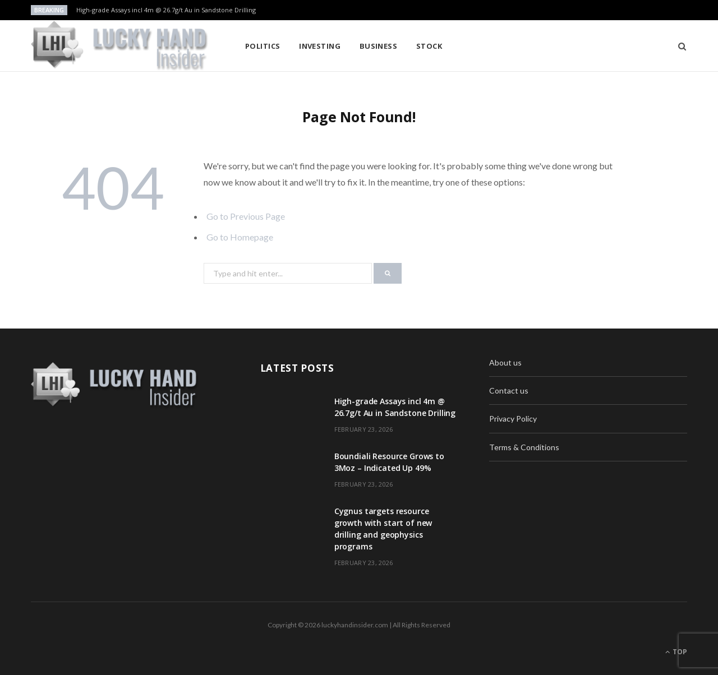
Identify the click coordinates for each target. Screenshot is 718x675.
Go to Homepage (239, 237)
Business (379, 46)
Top (676, 651)
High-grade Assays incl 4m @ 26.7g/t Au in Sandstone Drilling (166, 10)
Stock (429, 46)
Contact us (508, 390)
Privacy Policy (513, 418)
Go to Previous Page (245, 216)
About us (505, 362)
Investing (319, 46)
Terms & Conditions (524, 447)
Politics (262, 46)
